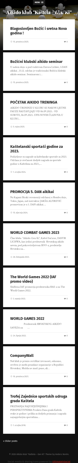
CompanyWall (22, 355)
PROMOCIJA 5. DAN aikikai (32, 192)
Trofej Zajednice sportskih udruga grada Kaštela (38, 398)
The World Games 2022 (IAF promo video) (33, 279)
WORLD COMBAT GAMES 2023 (34, 232)
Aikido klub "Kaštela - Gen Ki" (39, 12)
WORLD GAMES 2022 (27, 318)
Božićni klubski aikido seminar (36, 61)
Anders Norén (61, 454)
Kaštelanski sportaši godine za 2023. (36, 148)
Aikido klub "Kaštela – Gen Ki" (30, 454)
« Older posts (10, 441)
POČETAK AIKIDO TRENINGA (33, 102)
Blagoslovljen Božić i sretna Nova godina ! (38, 30)
